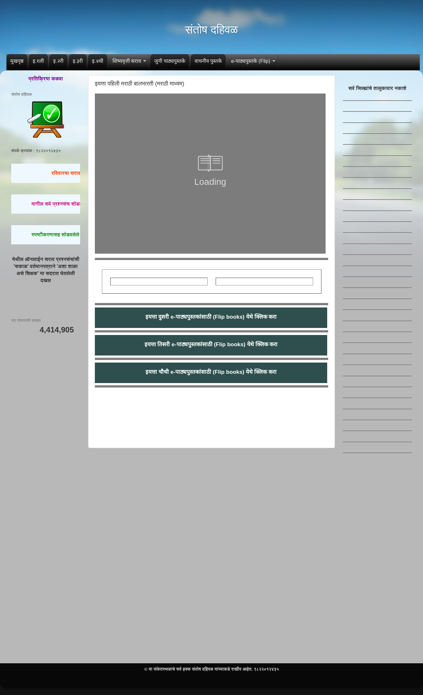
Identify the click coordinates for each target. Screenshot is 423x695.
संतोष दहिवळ (211, 29)
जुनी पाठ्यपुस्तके (169, 61)
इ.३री (78, 61)
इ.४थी (97, 61)
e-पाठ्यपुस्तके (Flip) (250, 61)
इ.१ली (38, 61)
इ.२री (58, 61)
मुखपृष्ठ (16, 61)
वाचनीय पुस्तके (208, 61)
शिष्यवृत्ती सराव (126, 61)
